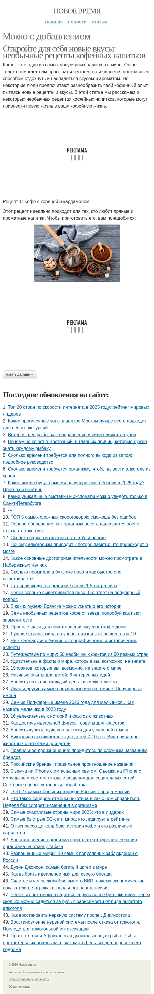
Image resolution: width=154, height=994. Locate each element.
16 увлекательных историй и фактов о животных (62, 716)
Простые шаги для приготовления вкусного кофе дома (69, 626)
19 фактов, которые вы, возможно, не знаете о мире (66, 668)
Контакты (15, 972)
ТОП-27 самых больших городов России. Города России (70, 791)
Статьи (99, 21)
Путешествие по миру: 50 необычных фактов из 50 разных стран (80, 654)
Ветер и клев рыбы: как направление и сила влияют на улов (72, 434)
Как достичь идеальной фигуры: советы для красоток (67, 723)
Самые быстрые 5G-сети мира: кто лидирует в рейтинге (70, 819)
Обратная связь (19, 986)
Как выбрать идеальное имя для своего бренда (61, 874)
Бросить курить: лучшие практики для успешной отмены (71, 729)
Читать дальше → (20, 374)
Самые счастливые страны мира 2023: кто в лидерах (67, 812)
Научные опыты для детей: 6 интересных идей (60, 674)
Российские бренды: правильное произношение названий (72, 764)
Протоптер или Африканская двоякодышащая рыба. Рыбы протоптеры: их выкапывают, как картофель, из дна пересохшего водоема (72, 942)
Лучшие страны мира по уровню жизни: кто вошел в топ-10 (73, 633)
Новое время (77, 11)
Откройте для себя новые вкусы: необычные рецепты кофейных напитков (74, 51)
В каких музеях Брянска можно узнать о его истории (66, 606)
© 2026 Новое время (22, 964)
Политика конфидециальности (29, 979)
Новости (77, 21)
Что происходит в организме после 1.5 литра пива (64, 585)
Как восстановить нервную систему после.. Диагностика (70, 915)
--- (10, 510)
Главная (54, 21)
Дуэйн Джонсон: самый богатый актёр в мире (59, 867)
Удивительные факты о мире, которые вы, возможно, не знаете (78, 661)
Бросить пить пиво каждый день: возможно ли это (64, 681)
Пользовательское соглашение (44, 972)
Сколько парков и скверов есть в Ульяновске (58, 537)
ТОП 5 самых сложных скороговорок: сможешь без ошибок (73, 517)
